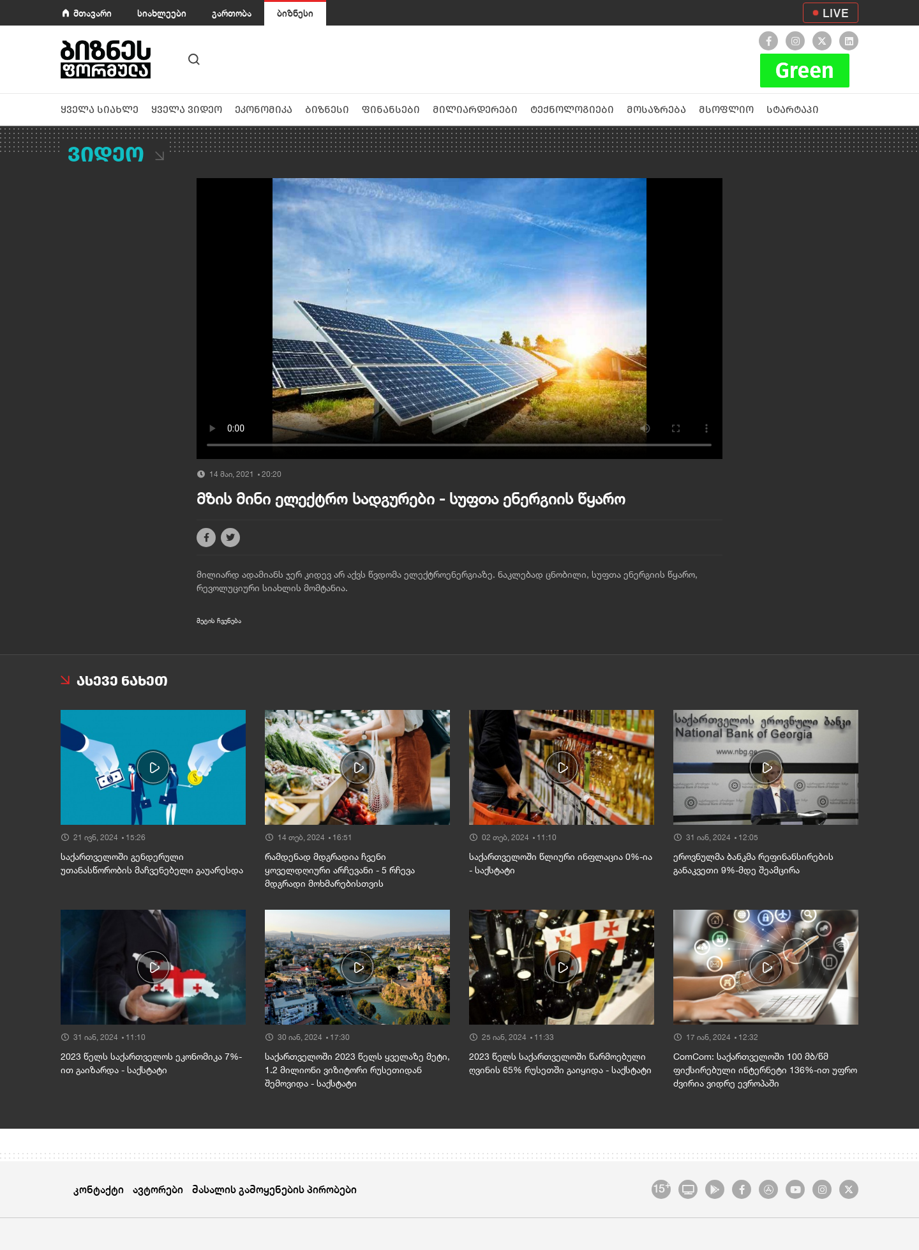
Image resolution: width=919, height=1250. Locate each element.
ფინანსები (391, 109)
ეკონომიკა (263, 109)
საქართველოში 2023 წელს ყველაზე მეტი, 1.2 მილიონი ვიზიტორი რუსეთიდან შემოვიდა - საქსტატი (357, 1069)
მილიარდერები (475, 109)
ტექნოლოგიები (572, 109)
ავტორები (158, 1189)
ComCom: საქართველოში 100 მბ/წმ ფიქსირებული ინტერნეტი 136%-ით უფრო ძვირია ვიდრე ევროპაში (765, 1069)
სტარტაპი (792, 109)
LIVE (836, 13)
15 (661, 1187)
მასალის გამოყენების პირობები (274, 1189)
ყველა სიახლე (99, 109)
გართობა (231, 13)
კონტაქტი (98, 1189)
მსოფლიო (726, 109)
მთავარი (92, 13)
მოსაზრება (656, 109)
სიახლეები (161, 13)
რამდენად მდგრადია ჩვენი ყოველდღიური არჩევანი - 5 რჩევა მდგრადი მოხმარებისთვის (340, 870)
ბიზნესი (295, 13)
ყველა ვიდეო (186, 109)
